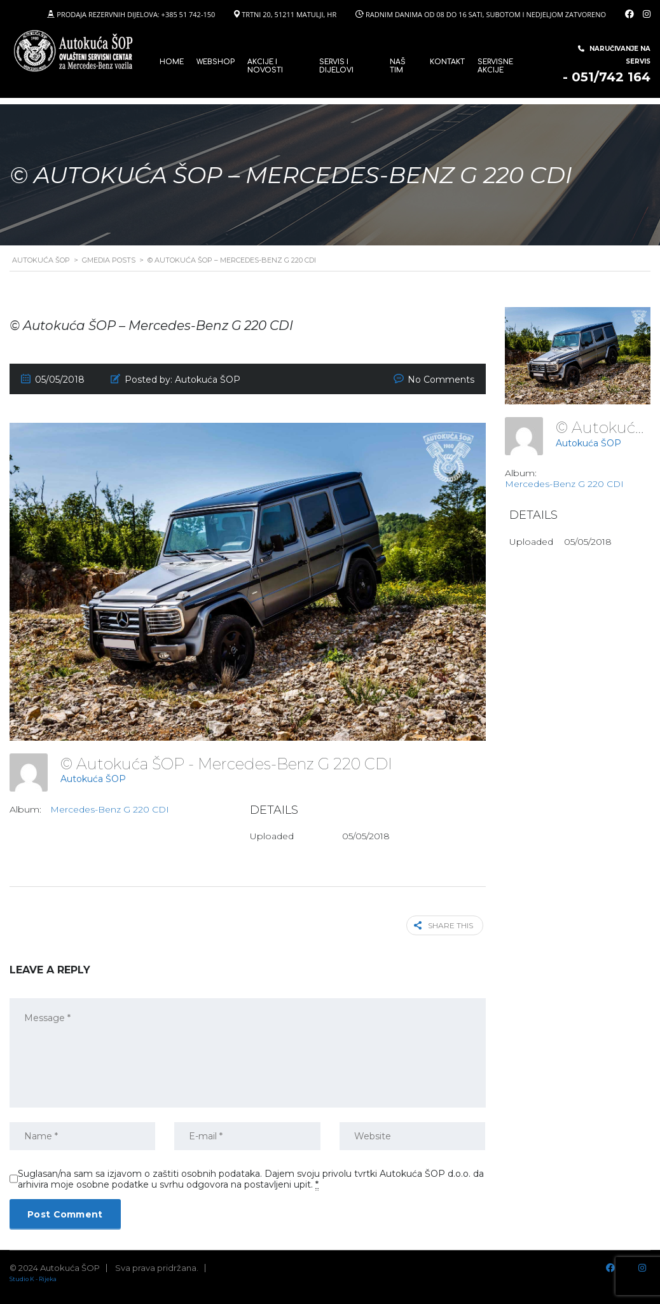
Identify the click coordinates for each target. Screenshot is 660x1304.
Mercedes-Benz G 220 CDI (109, 809)
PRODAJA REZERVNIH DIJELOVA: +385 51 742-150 (136, 14)
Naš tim (398, 66)
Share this (446, 925)
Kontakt (447, 62)
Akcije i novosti (265, 66)
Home (172, 62)
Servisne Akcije (495, 66)
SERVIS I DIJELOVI (336, 66)
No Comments (441, 379)
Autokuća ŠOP (93, 779)
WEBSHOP (215, 62)
